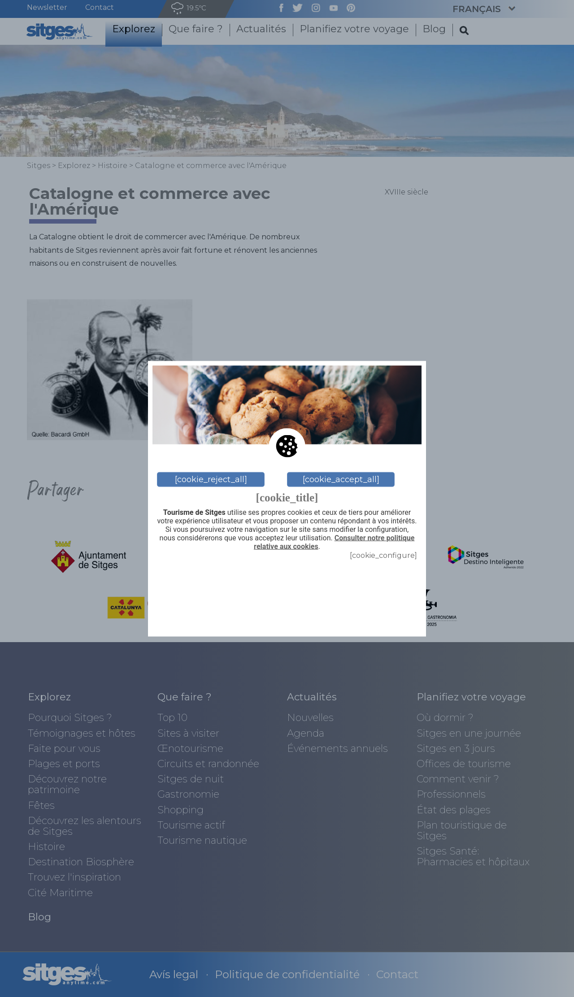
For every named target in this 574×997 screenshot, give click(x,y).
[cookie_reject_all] (211, 479)
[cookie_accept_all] (341, 479)
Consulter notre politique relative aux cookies (334, 542)
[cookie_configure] (383, 555)
